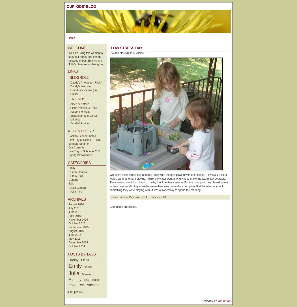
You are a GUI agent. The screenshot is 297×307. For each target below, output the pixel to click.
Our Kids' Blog (81, 7)
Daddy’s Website (80, 86)
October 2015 (77, 223)
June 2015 (75, 234)
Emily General (78, 172)
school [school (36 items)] (95, 279)
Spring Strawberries (81, 155)
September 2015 (79, 227)
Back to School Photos (82, 136)
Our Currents (76, 147)
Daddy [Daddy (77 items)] (73, 260)
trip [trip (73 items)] (82, 285)
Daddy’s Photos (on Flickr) (86, 82)
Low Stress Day (126, 48)
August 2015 (76, 231)
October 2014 (77, 246)
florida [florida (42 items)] (88, 266)
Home (71, 38)
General (73, 179)
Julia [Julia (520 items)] (74, 273)
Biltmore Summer (79, 143)
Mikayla (75, 119)
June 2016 (75, 212)
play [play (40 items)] (86, 279)
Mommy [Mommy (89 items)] (75, 279)
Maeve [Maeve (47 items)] (86, 274)
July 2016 (74, 208)
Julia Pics (76, 191)
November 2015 (78, 219)
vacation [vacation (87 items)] (93, 285)
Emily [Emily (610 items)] (75, 266)
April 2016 (75, 215)
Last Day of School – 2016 (85, 151)
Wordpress (224, 300)
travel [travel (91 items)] (73, 285)
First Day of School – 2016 (85, 140)
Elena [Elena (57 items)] (85, 260)
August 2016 (76, 204)
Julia (71, 183)
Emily (72, 168)
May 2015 (74, 238)
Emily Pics (76, 176)
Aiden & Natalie (79, 104)
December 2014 (78, 242)
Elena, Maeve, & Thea (83, 107)
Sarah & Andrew (80, 123)
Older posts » (75, 292)
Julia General (78, 187)
